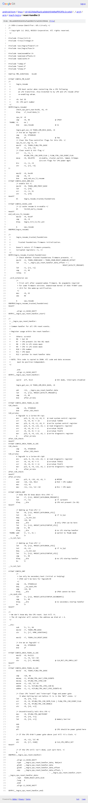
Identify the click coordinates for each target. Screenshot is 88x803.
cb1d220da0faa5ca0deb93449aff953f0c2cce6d (48, 11)
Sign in (83, 4)
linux (20, 11)
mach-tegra (15, 15)
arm (4, 15)
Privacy (21, 799)
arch (78, 11)
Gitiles (14, 799)
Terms (28, 799)
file (52, 21)
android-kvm (9, 11)
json (84, 799)
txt (77, 799)
